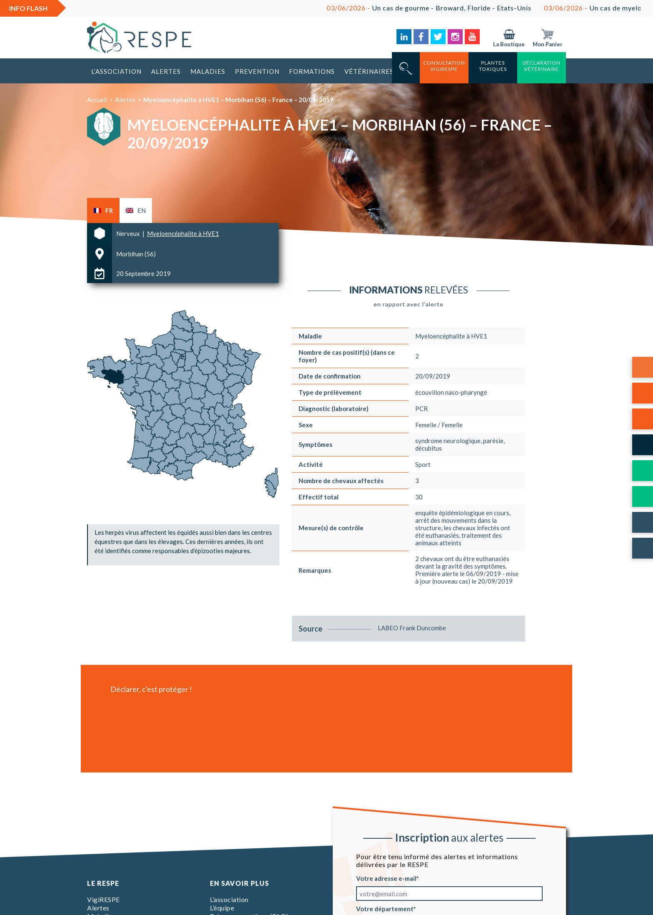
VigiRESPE (103, 899)
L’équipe (222, 908)
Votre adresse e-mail (386, 878)
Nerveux (128, 233)
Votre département (385, 908)
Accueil (97, 99)
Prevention (257, 71)
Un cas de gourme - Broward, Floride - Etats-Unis (442, 8)
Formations (312, 71)
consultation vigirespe (444, 66)
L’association (116, 71)
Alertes (166, 71)
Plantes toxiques (493, 66)
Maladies (207, 71)
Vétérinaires (369, 71)
